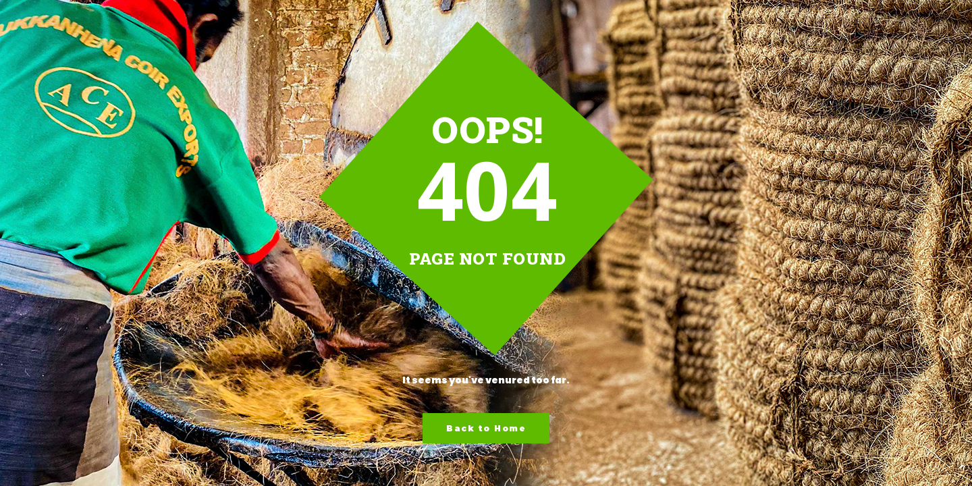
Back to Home (486, 428)
